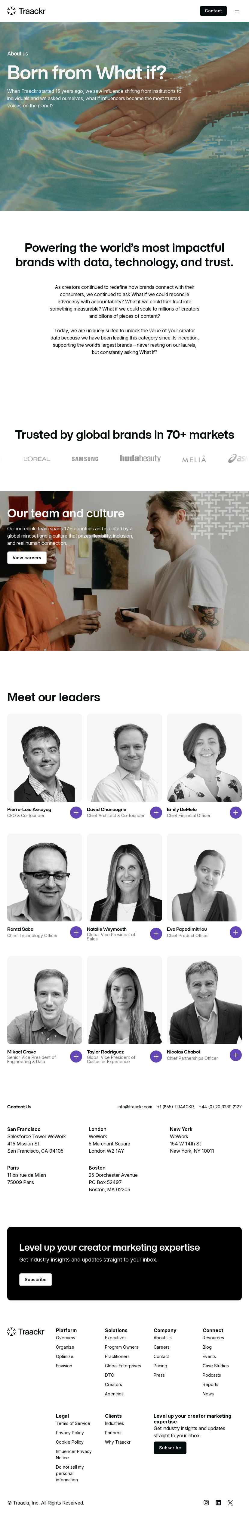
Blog (207, 1347)
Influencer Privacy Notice (74, 1454)
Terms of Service (73, 1423)
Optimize (64, 1356)
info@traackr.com (135, 1106)
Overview (65, 1337)
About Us (163, 1337)
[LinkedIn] (218, 1502)
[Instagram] (206, 1502)
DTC (109, 1375)
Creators (113, 1384)
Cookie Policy (70, 1442)
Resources (213, 1337)
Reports (210, 1384)
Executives (116, 1337)
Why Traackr (118, 1442)
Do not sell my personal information (70, 1473)
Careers (162, 1347)
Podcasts (212, 1375)
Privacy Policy (70, 1432)
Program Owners (121, 1347)
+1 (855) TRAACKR (175, 1106)
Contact (213, 10)
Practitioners (117, 1356)
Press (159, 1375)
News (208, 1393)
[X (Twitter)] (230, 1502)
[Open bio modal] (76, 813)
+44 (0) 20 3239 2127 (220, 1106)
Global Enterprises (123, 1365)
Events (209, 1356)
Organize (65, 1347)
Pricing (160, 1365)
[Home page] (26, 11)
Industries (114, 1423)
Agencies (114, 1393)
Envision (64, 1365)
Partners (113, 1432)
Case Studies (216, 1365)
